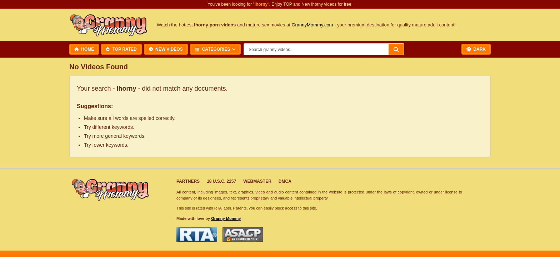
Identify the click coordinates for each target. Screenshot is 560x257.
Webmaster (257, 181)
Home (84, 49)
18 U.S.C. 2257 (221, 181)
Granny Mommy (226, 218)
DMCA (285, 181)
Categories (212, 49)
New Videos (166, 49)
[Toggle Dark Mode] (476, 49)
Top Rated (121, 49)
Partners (188, 181)
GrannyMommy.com (312, 24)
